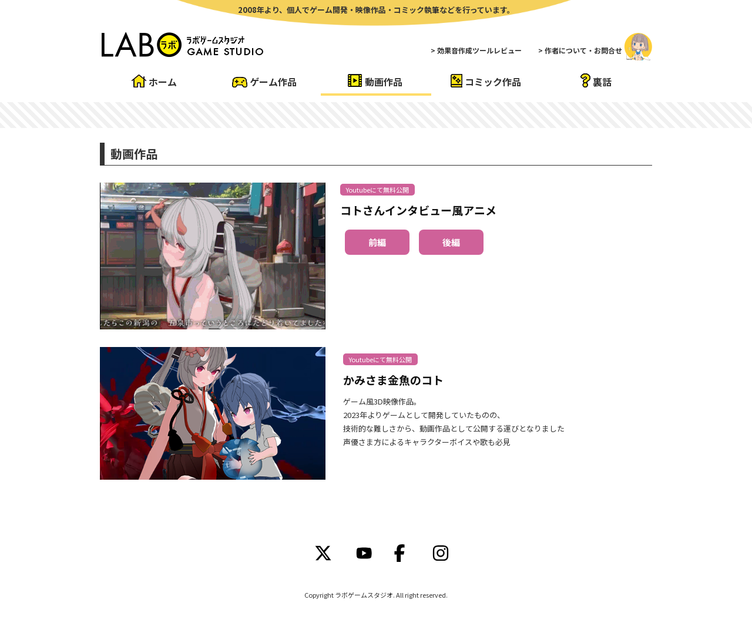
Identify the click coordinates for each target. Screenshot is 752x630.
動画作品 (383, 82)
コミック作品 (493, 82)
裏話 (602, 82)
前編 (377, 242)
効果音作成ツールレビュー (479, 50)
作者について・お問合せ (583, 50)
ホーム (163, 82)
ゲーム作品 (273, 82)
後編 (451, 242)
